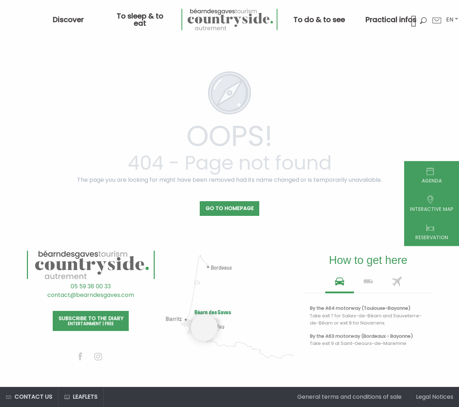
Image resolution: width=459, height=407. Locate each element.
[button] (449, 20)
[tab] (339, 283)
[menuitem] (68, 19)
